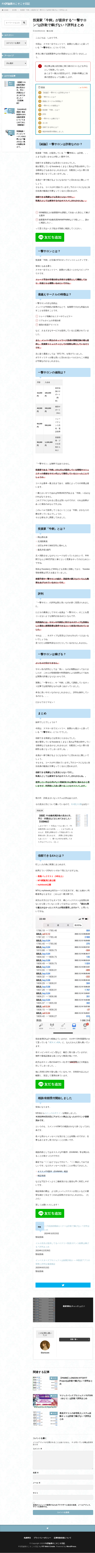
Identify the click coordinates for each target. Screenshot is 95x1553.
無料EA (10, 83)
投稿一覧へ (74, 1339)
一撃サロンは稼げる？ (49, 118)
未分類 (14, 10)
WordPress (71, 1547)
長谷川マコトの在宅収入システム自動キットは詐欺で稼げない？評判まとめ (75, 1416)
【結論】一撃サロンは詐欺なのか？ (54, 92)
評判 (42, 114)
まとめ (43, 123)
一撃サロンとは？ (47, 96)
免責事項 (27, 1538)
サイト (35, 1493)
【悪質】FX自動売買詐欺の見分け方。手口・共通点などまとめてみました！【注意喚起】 (55, 819)
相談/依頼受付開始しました (51, 131)
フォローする (74, 1310)
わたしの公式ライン (53, 1113)
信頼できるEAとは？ (48, 127)
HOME (6, 10)
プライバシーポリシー (42, 1538)
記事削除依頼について (62, 1538)
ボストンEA (54, 1043)
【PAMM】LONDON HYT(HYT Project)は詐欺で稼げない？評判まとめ (76, 1381)
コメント (37, 1449)
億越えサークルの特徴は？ (50, 101)
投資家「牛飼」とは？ (49, 110)
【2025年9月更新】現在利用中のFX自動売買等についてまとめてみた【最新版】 (21, 117)
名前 (36, 1473)
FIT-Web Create (48, 1547)
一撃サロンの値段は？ (49, 105)
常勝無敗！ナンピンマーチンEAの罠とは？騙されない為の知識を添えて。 (21, 139)
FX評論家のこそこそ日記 (16, 3)
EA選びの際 (76, 804)
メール (36, 1483)
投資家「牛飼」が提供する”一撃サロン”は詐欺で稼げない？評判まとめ (43, 10)
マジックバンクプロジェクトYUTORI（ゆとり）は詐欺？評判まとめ (76, 1397)
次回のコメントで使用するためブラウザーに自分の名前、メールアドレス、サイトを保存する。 (62, 1506)
